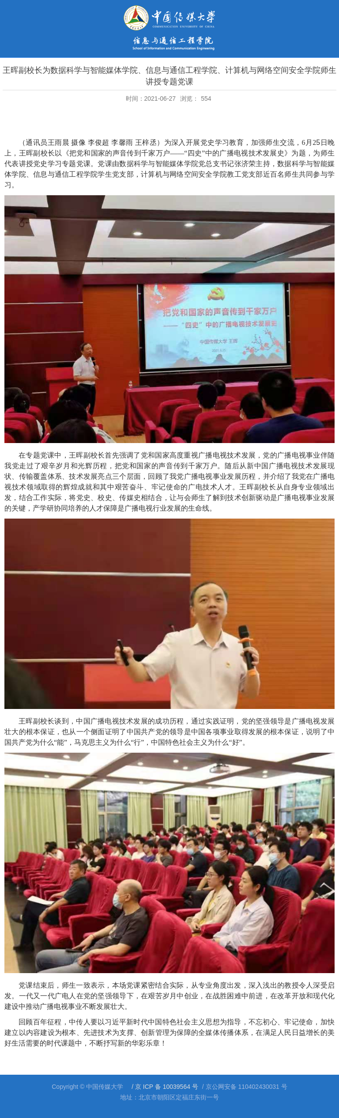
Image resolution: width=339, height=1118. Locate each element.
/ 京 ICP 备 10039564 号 (164, 1086)
